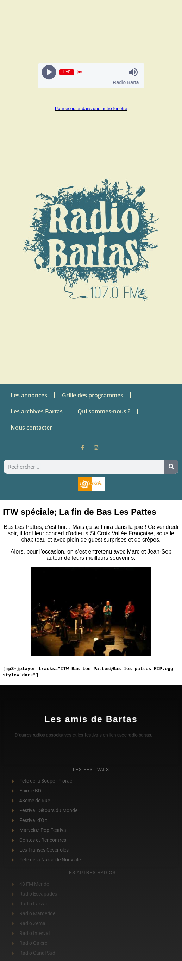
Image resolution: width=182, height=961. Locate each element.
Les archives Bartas (37, 411)
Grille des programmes (92, 395)
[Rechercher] (171, 467)
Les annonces (29, 395)
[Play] (49, 72)
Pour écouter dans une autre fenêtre (91, 108)
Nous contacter (31, 427)
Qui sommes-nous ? (103, 411)
